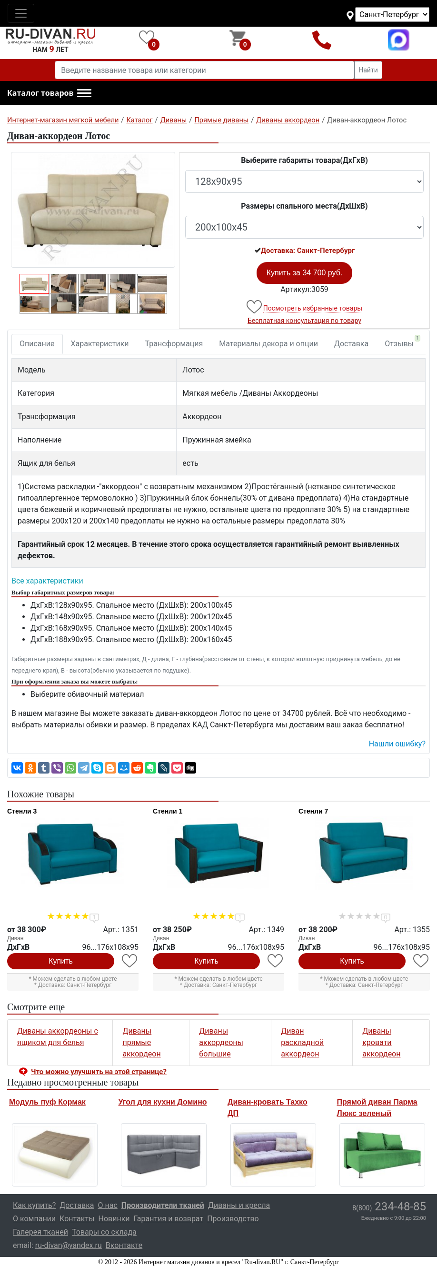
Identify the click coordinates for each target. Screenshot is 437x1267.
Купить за (305, 273)
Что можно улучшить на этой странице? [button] (99, 1071)
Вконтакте (124, 1245)
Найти (368, 70)
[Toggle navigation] (21, 13)
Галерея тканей (40, 1232)
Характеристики (100, 343)
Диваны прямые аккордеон (141, 1042)
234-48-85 (389, 1206)
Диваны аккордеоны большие (221, 1042)
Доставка (351, 343)
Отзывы (402, 341)
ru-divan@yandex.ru (68, 1245)
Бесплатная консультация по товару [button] (304, 320)
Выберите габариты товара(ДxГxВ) (304, 160)
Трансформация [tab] (174, 343)
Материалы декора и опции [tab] (268, 343)
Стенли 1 (167, 811)
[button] (49, 93)
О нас (108, 1205)
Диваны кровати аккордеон (381, 1042)
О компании (34, 1218)
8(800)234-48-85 (321, 39)
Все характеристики (47, 580)
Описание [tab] (37, 343)
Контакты (77, 1218)
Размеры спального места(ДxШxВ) (304, 206)
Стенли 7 (313, 811)
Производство (233, 1218)
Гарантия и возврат (169, 1218)
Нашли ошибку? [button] (397, 743)
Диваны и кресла (239, 1205)
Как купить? (34, 1205)
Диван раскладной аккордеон (302, 1042)
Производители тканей (162, 1205)
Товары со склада (104, 1232)
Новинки (114, 1218)
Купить (61, 961)
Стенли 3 (22, 811)
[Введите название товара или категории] (205, 70)
